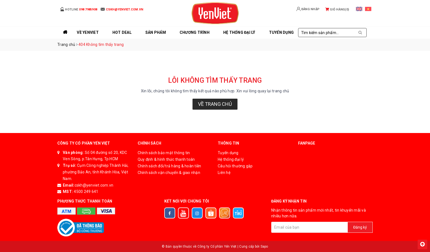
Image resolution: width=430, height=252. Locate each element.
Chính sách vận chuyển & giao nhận (169, 172)
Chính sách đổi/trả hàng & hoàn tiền (169, 166)
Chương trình (195, 32)
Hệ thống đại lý (239, 32)
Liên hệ (224, 172)
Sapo (264, 246)
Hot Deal (122, 32)
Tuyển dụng (228, 153)
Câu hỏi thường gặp (235, 166)
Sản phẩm (155, 32)
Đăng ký (360, 227)
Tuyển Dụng (281, 32)
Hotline (78, 9)
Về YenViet (88, 32)
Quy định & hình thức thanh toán (166, 159)
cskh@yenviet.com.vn (94, 185)
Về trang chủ (215, 104)
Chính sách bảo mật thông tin (164, 153)
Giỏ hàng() (337, 9)
